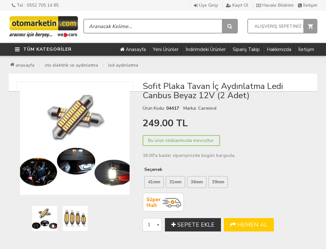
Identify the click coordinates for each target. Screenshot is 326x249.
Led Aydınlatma (123, 65)
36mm (197, 182)
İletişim (307, 5)
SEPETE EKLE (193, 224)
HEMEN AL (248, 224)
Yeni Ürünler (166, 49)
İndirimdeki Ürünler (206, 49)
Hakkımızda (279, 49)
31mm (175, 182)
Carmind (207, 108)
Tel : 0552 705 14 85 (35, 5)
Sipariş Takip (246, 49)
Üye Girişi (206, 5)
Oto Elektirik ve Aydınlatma (71, 65)
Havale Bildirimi (275, 5)
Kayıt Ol (237, 5)
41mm (154, 182)
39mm (218, 182)
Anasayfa (133, 49)
